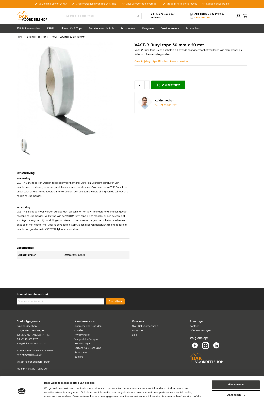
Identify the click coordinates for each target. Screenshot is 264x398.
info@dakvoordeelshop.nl (31, 344)
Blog (134, 335)
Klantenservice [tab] (84, 321)
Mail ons (156, 18)
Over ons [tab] (138, 321)
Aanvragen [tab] (197, 321)
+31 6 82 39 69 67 (214, 14)
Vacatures (137, 330)
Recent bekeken (179, 61)
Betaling (79, 357)
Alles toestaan (235, 366)
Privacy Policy (82, 335)
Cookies (78, 330)
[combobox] (103, 16)
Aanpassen (236, 376)
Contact (194, 326)
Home (19, 37)
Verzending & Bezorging (87, 348)
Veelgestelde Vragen (86, 339)
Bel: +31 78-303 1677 (165, 105)
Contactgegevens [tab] (28, 321)
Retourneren (81, 352)
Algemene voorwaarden (88, 326)
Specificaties (160, 61)
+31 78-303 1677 (165, 14)
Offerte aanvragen (200, 330)
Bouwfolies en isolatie (37, 37)
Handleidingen (82, 344)
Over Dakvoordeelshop (145, 326)
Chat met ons (202, 18)
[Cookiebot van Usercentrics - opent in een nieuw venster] (22, 391)
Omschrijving (142, 61)
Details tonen (52, 391)
